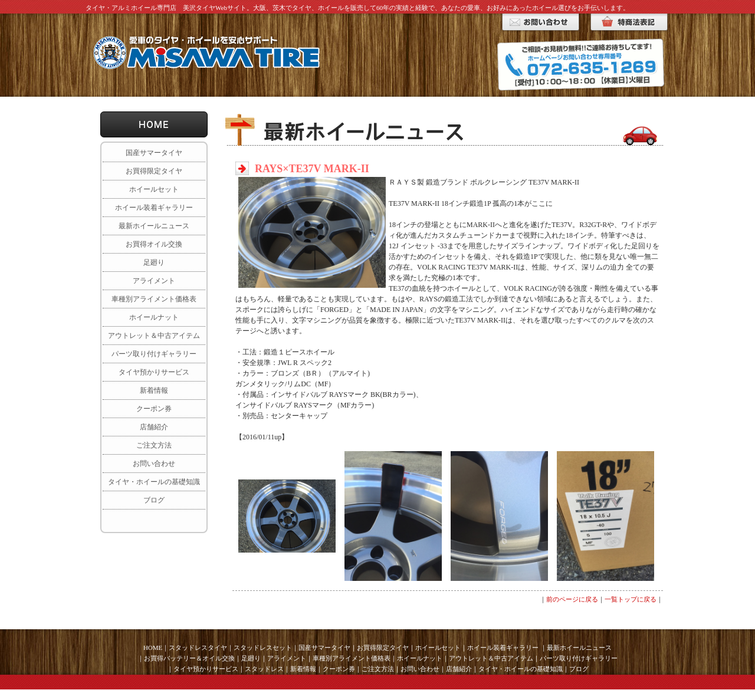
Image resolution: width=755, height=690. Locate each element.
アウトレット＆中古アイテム (154, 335)
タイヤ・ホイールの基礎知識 (154, 482)
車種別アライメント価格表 (153, 299)
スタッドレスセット (263, 647)
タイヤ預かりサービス (154, 372)
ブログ (154, 500)
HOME (152, 647)
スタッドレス (264, 668)
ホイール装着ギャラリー (154, 207)
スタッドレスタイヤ (198, 647)
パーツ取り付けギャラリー (153, 354)
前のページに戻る (572, 599)
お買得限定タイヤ (154, 171)
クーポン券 (154, 409)
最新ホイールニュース (154, 226)
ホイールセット (154, 189)
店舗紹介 (154, 427)
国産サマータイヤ (154, 153)
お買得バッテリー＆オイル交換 (189, 658)
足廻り (154, 262)
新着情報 (154, 390)
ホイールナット (154, 317)
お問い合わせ (154, 463)
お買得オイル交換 (154, 244)
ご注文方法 (154, 445)
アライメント (154, 281)
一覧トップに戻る (630, 599)
